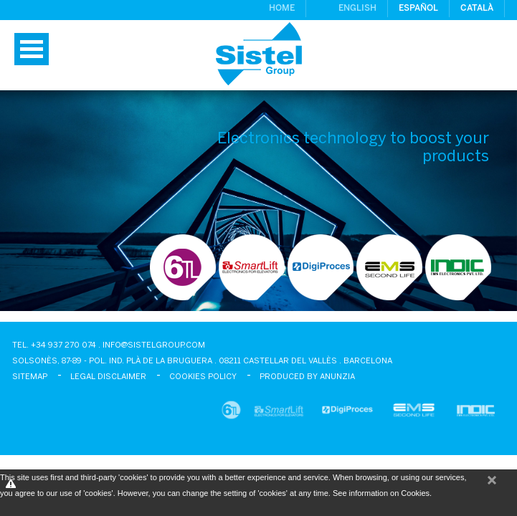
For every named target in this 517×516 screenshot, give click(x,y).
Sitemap (29, 377)
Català (476, 8)
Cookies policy (203, 377)
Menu (31, 49)
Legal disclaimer (108, 377)
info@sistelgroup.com (154, 345)
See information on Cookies (381, 493)
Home (282, 8)
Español (418, 8)
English (357, 8)
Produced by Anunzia (307, 377)
